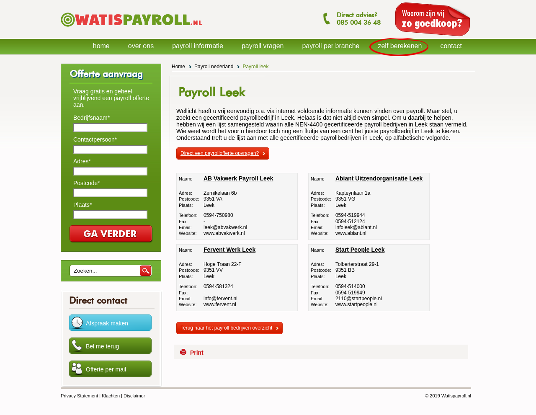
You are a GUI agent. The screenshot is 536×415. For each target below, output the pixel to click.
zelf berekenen (400, 45)
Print (197, 352)
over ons (141, 45)
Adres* (82, 161)
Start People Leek (360, 249)
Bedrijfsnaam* (91, 117)
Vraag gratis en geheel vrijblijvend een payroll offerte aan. (111, 98)
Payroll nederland (213, 67)
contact (451, 45)
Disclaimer (134, 395)
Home (178, 67)
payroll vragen (263, 45)
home (101, 45)
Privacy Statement (79, 395)
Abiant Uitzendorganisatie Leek (379, 178)
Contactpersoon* (95, 139)
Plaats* (82, 204)
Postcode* (86, 183)
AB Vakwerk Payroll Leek (238, 178)
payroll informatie (197, 45)
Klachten (111, 395)
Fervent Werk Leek (229, 249)
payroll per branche (330, 45)
